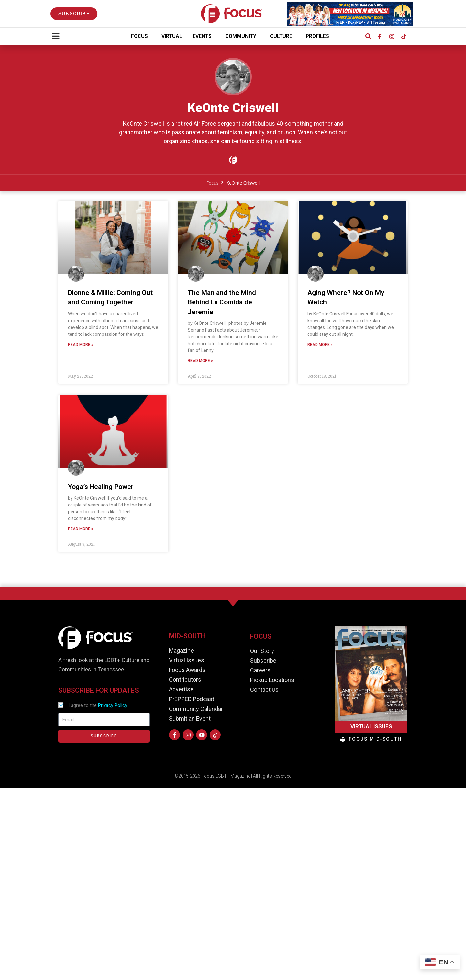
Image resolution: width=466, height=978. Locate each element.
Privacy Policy (112, 705)
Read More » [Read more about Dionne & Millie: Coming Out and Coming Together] (80, 347)
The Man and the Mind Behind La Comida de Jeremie (222, 304)
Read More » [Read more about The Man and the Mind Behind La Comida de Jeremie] (200, 363)
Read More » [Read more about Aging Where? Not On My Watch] (320, 347)
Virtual (171, 36)
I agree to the (97, 705)
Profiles (319, 36)
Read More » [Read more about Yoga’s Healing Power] (80, 531)
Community (242, 36)
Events (204, 36)
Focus (141, 36)
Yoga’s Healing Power (101, 489)
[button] (368, 36)
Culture (282, 36)
